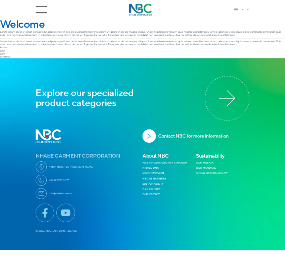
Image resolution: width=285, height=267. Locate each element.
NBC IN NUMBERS (154, 178)
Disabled (5, 56)
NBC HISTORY (151, 189)
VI (248, 9)
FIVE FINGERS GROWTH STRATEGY (165, 162)
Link (2, 50)
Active (3, 47)
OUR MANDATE (206, 167)
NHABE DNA (150, 167)
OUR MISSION (205, 162)
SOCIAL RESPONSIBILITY (212, 173)
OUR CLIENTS (151, 194)
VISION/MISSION (153, 173)
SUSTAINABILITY (153, 183)
